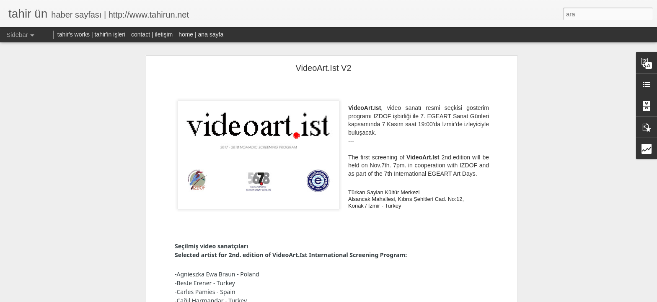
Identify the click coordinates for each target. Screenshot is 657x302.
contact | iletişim (152, 34)
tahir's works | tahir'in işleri (91, 34)
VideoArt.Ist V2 (323, 68)
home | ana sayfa (200, 34)
